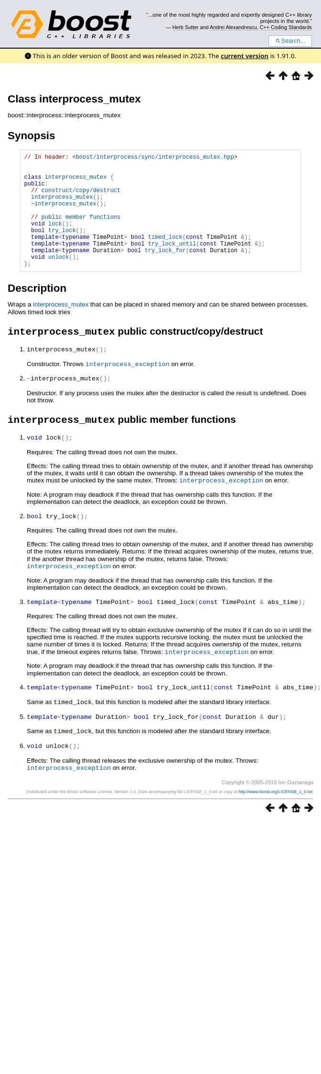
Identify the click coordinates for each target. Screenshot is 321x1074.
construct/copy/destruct (81, 198)
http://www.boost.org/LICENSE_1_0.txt (275, 811)
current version (244, 55)
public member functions (81, 231)
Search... (290, 41)
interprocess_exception (128, 389)
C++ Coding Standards (286, 27)
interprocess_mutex (76, 182)
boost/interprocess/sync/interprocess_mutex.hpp (155, 158)
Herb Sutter (185, 27)
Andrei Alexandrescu (233, 27)
